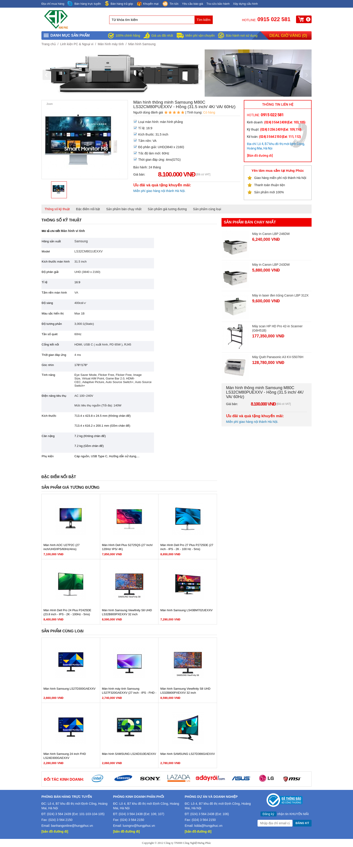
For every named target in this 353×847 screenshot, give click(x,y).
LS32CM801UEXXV (89, 251)
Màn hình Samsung (142, 44)
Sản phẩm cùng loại (207, 209)
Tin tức (170, 4)
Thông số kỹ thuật (57, 209)
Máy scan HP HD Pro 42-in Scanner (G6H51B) (277, 328)
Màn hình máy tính (111, 44)
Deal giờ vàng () (288, 35)
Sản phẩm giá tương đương (167, 209)
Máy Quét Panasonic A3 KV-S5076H (277, 357)
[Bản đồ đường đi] (260, 155)
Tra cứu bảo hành (218, 3)
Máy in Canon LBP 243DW (271, 264)
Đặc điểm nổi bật (88, 209)
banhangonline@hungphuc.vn (72, 825)
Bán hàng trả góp (118, 3)
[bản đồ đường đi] (54, 831)
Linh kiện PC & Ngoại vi (76, 44)
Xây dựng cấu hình (245, 3)
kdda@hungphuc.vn (208, 825)
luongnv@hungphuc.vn (139, 825)
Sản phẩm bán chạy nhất (124, 209)
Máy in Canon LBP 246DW (271, 234)
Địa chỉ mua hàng (52, 3)
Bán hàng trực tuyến (84, 3)
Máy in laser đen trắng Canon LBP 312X (280, 295)
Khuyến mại (147, 3)
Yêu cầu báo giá (192, 3)
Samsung (81, 241)
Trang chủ (48, 44)
